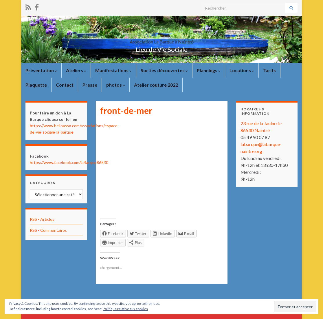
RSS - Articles (42, 219)
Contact (65, 85)
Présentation (41, 70)
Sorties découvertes (164, 70)
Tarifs (269, 70)
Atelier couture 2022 (156, 85)
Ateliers (76, 70)
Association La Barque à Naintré (161, 39)
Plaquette (36, 85)
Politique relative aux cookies (125, 309)
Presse (89, 85)
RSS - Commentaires (48, 230)
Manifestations (113, 70)
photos (115, 85)
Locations (242, 70)
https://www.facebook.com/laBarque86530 (69, 162)
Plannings (209, 70)
